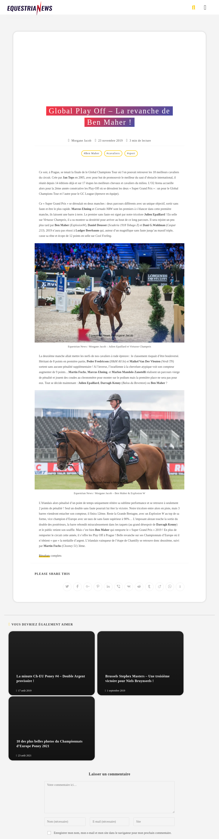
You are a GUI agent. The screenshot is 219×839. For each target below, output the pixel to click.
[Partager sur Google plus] (87, 587)
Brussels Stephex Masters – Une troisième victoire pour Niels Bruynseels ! (106, 676)
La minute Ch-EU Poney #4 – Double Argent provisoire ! (37, 678)
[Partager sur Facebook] (77, 587)
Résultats (44, 555)
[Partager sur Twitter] (67, 587)
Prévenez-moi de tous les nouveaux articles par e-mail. (112, 787)
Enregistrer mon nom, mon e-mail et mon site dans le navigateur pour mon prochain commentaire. (113, 767)
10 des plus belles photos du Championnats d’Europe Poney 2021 (173, 676)
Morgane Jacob (81, 140)
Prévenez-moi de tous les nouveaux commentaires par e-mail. (112, 778)
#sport (131, 153)
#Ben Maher (91, 153)
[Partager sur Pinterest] (98, 587)
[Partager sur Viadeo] (159, 587)
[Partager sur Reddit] (139, 587)
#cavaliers (113, 153)
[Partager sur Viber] (118, 587)
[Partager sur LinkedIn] (108, 587)
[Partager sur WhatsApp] (170, 587)
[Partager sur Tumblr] (149, 587)
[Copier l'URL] (180, 587)
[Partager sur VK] (128, 587)
